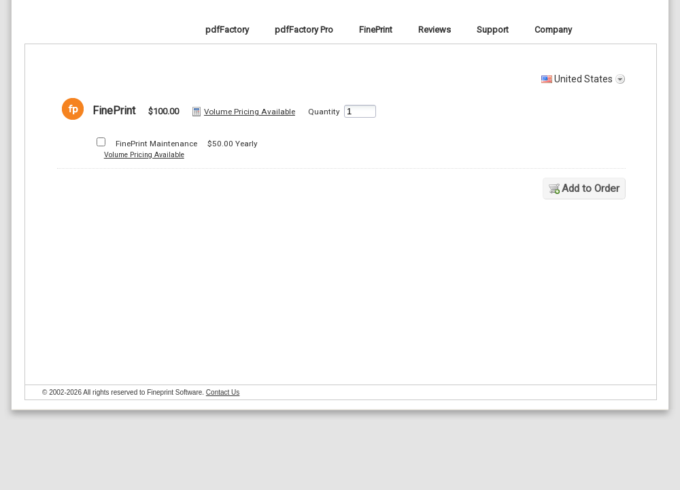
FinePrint (59, 29)
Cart (649, 29)
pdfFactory (227, 29)
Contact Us (222, 392)
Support (493, 29)
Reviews (434, 29)
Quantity (324, 111)
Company (553, 29)
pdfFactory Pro (304, 29)
